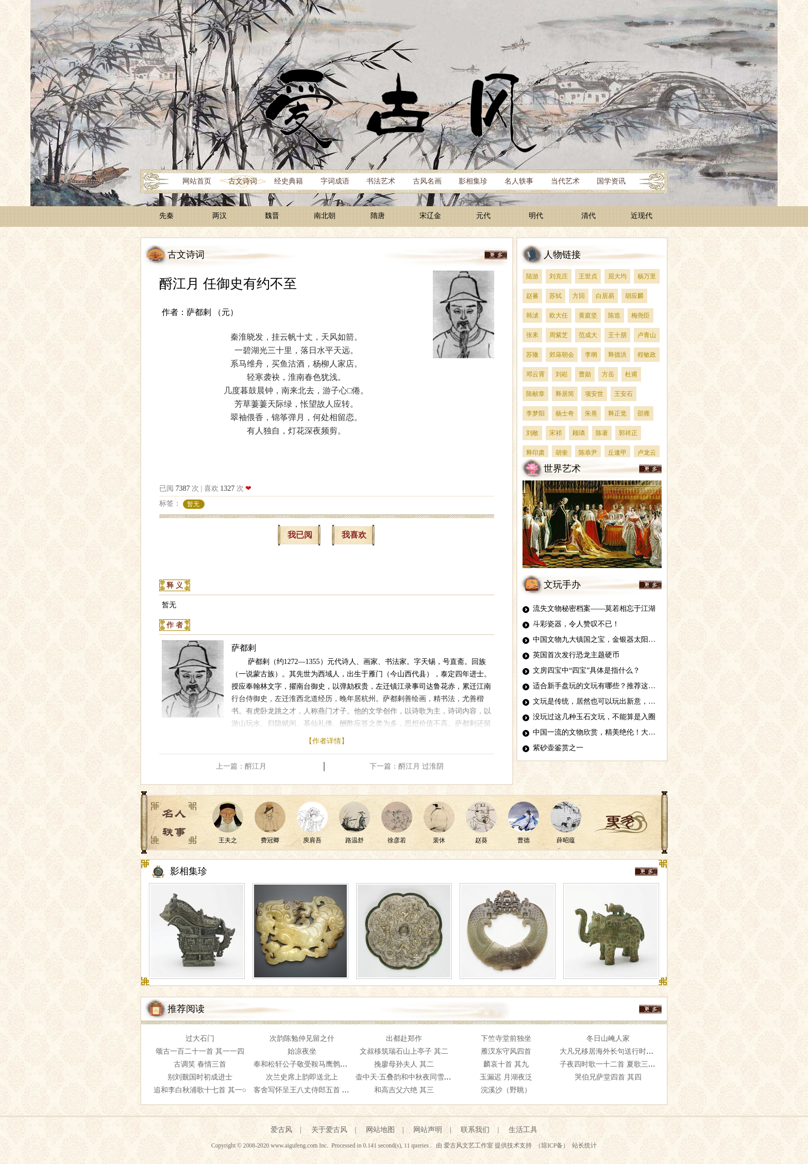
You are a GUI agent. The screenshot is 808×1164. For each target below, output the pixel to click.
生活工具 (523, 1130)
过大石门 (200, 1038)
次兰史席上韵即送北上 (302, 1077)
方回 (579, 296)
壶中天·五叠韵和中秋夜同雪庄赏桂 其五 (419, 1077)
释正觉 (617, 413)
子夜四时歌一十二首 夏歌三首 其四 (615, 1064)
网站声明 (427, 1130)
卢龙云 (646, 452)
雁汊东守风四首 (506, 1051)
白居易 (605, 296)
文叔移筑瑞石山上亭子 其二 (404, 1051)
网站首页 (196, 181)
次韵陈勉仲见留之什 (302, 1038)
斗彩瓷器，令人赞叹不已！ (576, 624)
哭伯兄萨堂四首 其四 (608, 1077)
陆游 (532, 276)
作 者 (174, 625)
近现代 (641, 216)
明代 (536, 216)
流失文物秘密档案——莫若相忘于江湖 (594, 608)
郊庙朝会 (561, 354)
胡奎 (562, 452)
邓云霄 (535, 374)
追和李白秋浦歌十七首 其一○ (200, 1090)
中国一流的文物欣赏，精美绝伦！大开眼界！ (605, 732)
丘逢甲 (617, 452)
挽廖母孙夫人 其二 (404, 1064)
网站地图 (380, 1130)
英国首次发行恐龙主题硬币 (576, 655)
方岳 (608, 374)
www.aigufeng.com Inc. (300, 1145)
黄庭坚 (588, 315)
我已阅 (300, 534)
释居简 (565, 393)
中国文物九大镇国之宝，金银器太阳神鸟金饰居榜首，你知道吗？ (637, 639)
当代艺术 (565, 181)
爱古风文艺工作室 (469, 1145)
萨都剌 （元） (212, 312)
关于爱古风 (329, 1130)
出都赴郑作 (404, 1038)
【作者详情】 (326, 741)
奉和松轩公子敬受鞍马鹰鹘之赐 (304, 1064)
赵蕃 (532, 296)
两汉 (219, 216)
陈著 (602, 433)
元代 (483, 216)
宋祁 (555, 433)
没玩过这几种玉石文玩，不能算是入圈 (594, 717)
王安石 (623, 393)
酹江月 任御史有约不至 (228, 283)
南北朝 (324, 216)
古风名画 (427, 181)
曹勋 (585, 374)
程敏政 (646, 354)
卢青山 (646, 335)
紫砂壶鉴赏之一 (558, 748)
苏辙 (532, 354)
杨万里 (646, 276)
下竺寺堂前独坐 (506, 1038)
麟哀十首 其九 (506, 1064)
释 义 (174, 585)
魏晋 (272, 216)
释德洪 (617, 354)
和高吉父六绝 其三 (404, 1090)
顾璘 (579, 433)
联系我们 (475, 1130)
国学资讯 (611, 181)
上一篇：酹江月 (241, 766)
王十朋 (617, 335)
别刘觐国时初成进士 (199, 1077)
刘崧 (562, 374)
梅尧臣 (640, 315)
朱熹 (591, 413)
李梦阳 (535, 413)
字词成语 (335, 181)
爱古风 (281, 1130)
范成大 (588, 335)
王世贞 (588, 276)
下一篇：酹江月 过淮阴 (406, 766)
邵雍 (643, 413)
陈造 (614, 315)
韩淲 (532, 315)
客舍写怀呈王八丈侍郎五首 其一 (305, 1090)
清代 (588, 216)
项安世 (594, 393)
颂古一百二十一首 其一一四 (200, 1051)
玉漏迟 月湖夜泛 (506, 1077)
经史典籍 (288, 181)
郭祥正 (628, 433)
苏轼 (555, 296)
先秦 (166, 216)
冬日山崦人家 (608, 1038)
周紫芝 (558, 335)
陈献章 (535, 393)
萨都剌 (243, 647)
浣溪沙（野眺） (506, 1090)
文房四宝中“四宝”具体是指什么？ (586, 670)
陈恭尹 (588, 452)
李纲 (591, 354)
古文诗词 (242, 181)
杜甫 (631, 374)
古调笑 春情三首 (200, 1064)
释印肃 (535, 452)
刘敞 (532, 433)
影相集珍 (473, 181)
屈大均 (617, 276)
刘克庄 (558, 276)
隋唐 (378, 216)
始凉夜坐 (302, 1051)
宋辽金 (430, 216)
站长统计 (584, 1145)
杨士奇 (565, 413)
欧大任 (558, 315)
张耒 (532, 335)
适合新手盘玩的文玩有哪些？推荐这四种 (598, 686)
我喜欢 (354, 534)
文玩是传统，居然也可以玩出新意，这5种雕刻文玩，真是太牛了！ (639, 701)
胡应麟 (634, 296)
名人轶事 (518, 181)
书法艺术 (380, 181)
